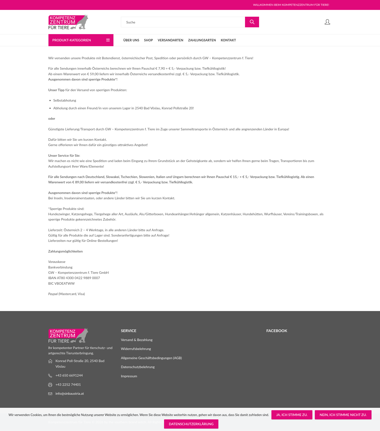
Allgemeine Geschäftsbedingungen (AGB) (151, 358)
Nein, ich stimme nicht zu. (343, 415)
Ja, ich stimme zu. (292, 415)
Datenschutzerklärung (191, 424)
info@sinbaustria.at (69, 393)
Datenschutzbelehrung (138, 367)
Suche (252, 22)
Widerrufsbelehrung (136, 349)
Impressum (129, 376)
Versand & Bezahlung (136, 340)
